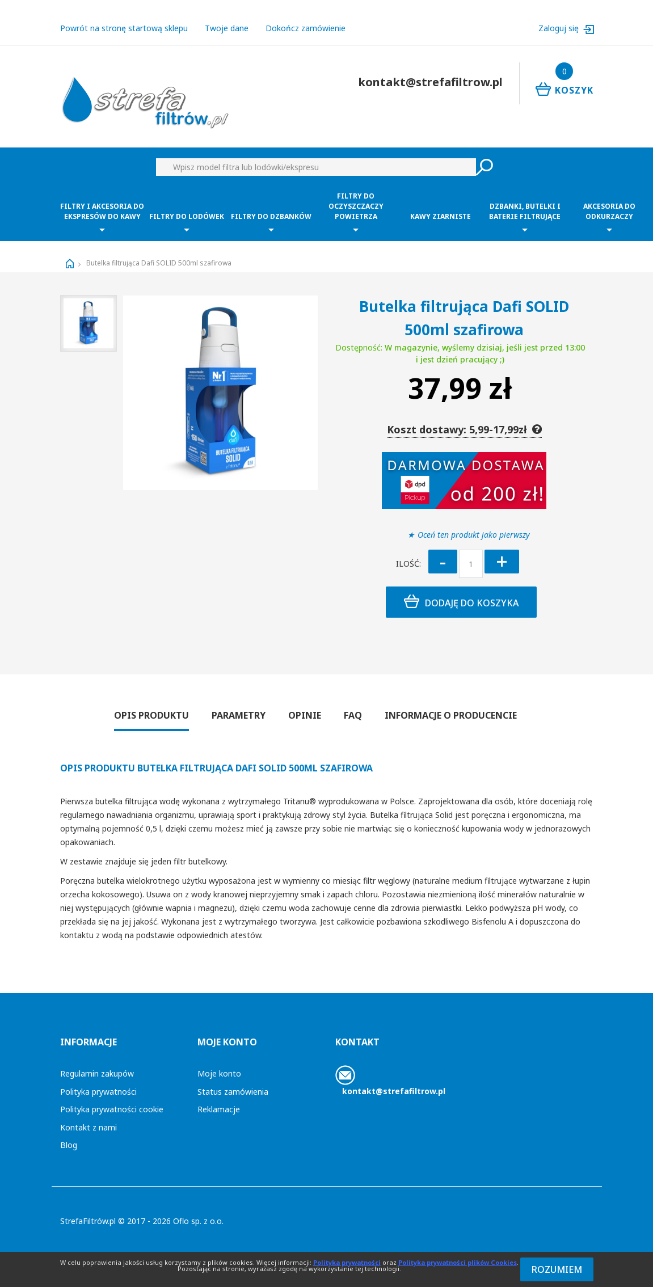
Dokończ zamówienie (306, 28)
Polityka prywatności (98, 1091)
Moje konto (219, 1073)
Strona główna (70, 263)
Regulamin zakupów (97, 1073)
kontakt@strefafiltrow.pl (393, 1091)
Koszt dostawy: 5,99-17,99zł (464, 429)
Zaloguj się (559, 28)
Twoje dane (226, 28)
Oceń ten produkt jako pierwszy (474, 534)
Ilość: (408, 563)
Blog (68, 1145)
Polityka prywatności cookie (111, 1109)
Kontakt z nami (88, 1127)
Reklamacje (218, 1109)
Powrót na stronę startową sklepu (124, 28)
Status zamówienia (232, 1091)
